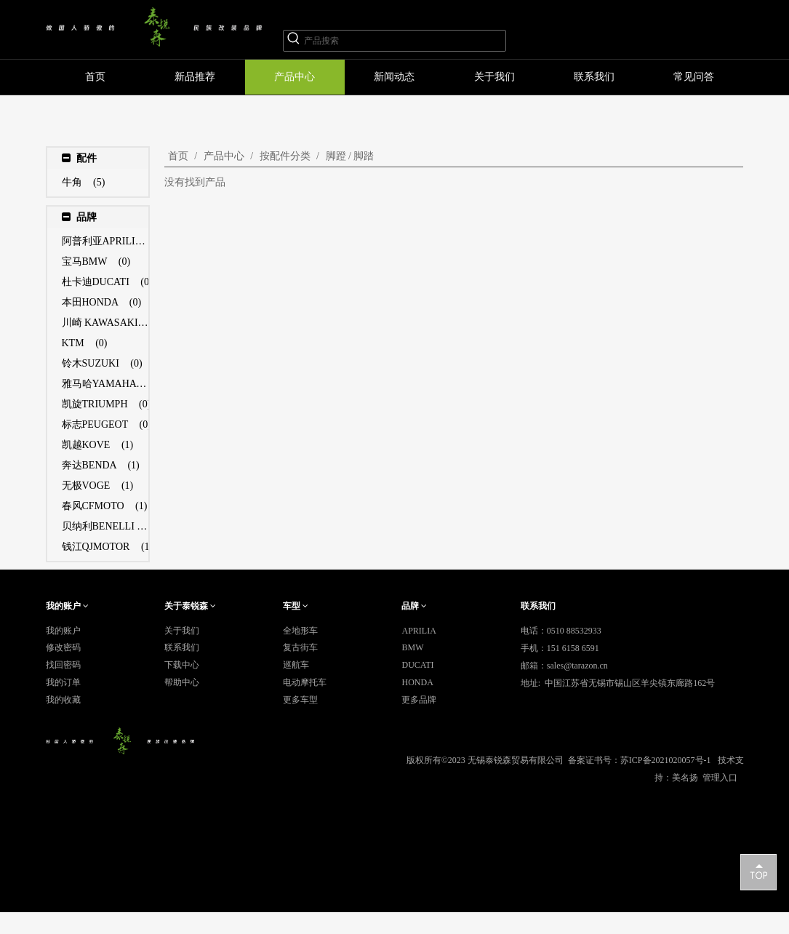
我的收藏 (63, 700)
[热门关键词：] (294, 41)
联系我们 (181, 647)
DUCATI (417, 665)
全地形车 (300, 631)
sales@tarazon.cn (577, 665)
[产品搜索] (404, 41)
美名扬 (685, 778)
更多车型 (300, 700)
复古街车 (300, 647)
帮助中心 (181, 682)
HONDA (417, 682)
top (758, 871)
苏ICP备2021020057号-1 (665, 760)
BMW (412, 647)
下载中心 (181, 665)
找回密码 (63, 665)
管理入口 (719, 778)
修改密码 (63, 647)
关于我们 (181, 631)
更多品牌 (418, 700)
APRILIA (418, 631)
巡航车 (296, 665)
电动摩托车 (305, 682)
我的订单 (63, 682)
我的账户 (63, 631)
